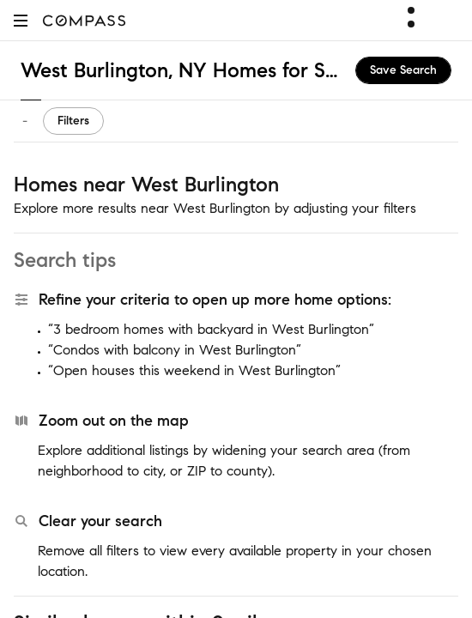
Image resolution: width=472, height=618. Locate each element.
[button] (20, 20)
